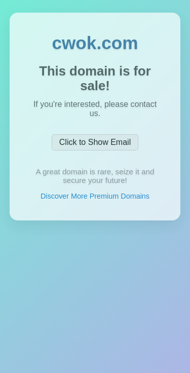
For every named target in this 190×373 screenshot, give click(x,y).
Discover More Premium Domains (95, 199)
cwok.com (95, 45)
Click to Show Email (95, 144)
